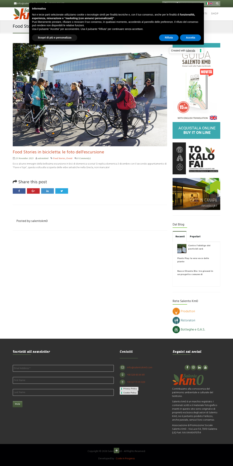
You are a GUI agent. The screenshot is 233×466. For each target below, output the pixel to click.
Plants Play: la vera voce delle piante (193, 260)
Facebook (19, 191)
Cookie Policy (131, 393)
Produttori (184, 311)
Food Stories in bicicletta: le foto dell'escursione (58, 152)
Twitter (61, 191)
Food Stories (59, 158)
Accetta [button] (190, 37)
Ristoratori (184, 320)
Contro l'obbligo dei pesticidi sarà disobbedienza (199, 249)
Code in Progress (125, 459)
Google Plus (33, 191)
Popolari (195, 237)
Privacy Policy (132, 389)
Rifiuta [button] (169, 37)
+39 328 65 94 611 (137, 375)
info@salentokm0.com (141, 368)
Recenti (180, 237)
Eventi (69, 158)
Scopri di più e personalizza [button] (54, 37)
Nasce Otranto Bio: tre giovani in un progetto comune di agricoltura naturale (195, 274)
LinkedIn (47, 191)
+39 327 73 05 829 (138, 382)
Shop (215, 14)
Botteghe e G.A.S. (189, 329)
